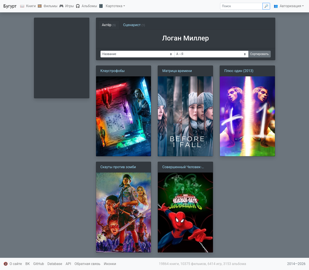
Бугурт (10, 6)
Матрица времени (177, 71)
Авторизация (290, 6)
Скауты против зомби (118, 167)
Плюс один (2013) (238, 71)
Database (54, 264)
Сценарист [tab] (134, 25)
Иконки (110, 264)
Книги (31, 6)
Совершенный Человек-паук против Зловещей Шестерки (181, 167)
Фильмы (50, 6)
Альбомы (89, 6)
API (68, 264)
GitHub (38, 264)
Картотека (114, 6)
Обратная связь (87, 264)
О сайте (16, 264)
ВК (27, 264)
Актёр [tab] (109, 25)
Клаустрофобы (112, 71)
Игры (69, 6)
